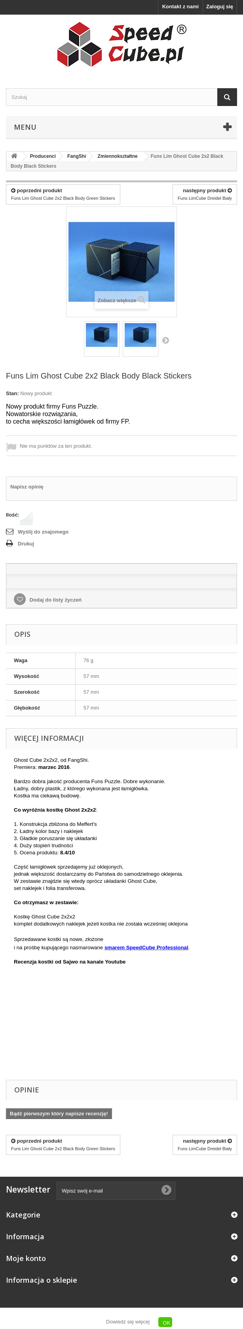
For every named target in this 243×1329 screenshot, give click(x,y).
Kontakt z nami (180, 6)
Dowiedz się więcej (128, 1322)
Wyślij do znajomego (43, 532)
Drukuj (26, 544)
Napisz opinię (27, 487)
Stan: (12, 393)
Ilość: (12, 515)
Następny (165, 340)
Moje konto (26, 1258)
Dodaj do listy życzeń (55, 600)
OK (167, 1323)
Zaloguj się (219, 6)
